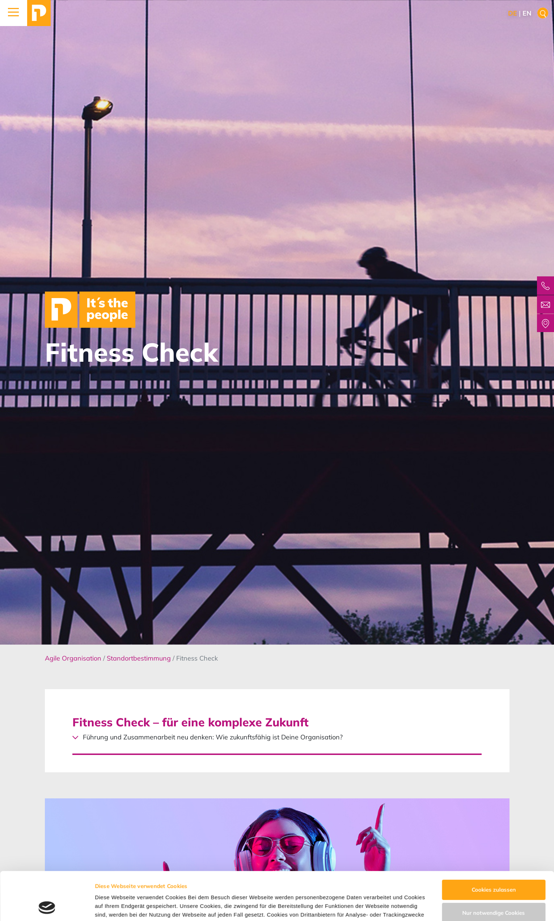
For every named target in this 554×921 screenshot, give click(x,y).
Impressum (339, 887)
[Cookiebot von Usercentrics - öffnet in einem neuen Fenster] (47, 906)
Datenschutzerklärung (284, 887)
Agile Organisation (74, 658)
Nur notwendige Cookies (493, 867)
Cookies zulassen (493, 844)
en (527, 13)
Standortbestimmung (140, 658)
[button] (13, 13)
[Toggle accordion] (277, 724)
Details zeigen (113, 907)
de (512, 13)
